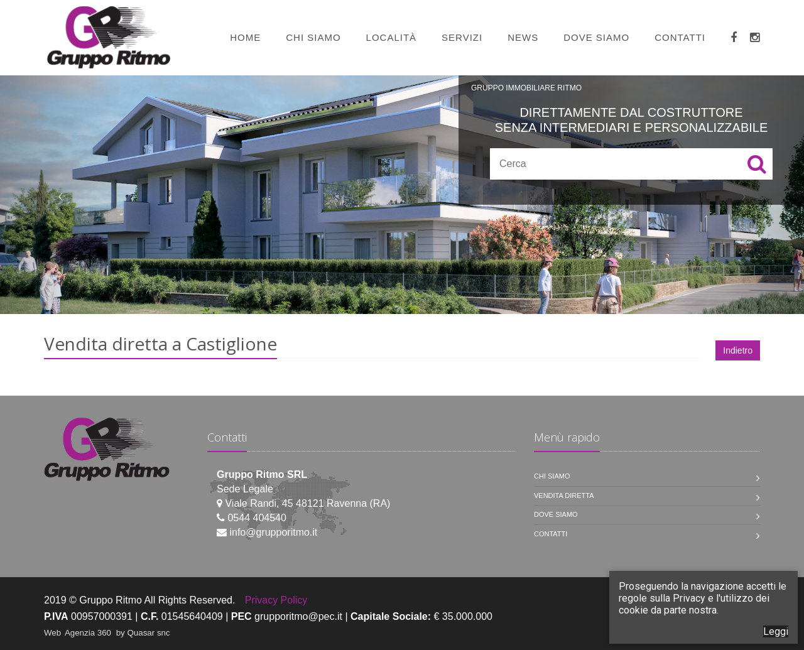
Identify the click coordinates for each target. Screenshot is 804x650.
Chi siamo (313, 37)
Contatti (680, 37)
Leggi (775, 631)
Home (245, 37)
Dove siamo (596, 37)
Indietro (737, 350)
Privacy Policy (276, 600)
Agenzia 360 (89, 632)
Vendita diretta (564, 495)
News (523, 37)
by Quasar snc (143, 632)
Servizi (462, 37)
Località (391, 37)
